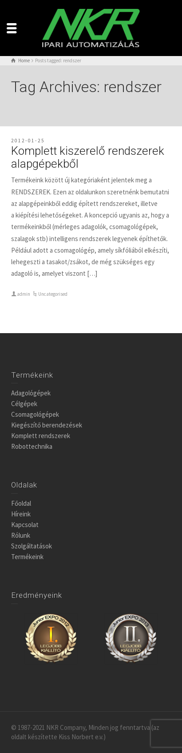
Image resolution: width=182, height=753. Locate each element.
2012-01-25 (28, 140)
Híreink (21, 514)
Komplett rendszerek (40, 435)
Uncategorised (52, 294)
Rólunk (20, 535)
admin (23, 294)
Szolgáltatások (31, 546)
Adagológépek (31, 393)
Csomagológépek (35, 414)
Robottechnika (31, 446)
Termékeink (27, 556)
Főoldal (21, 503)
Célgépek (24, 403)
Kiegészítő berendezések (46, 425)
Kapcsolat (25, 524)
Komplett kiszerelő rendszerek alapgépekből (87, 157)
